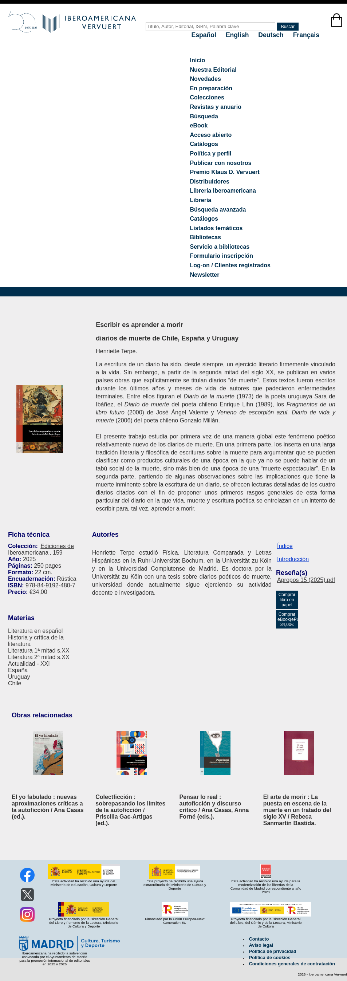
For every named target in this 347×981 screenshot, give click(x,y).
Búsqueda (204, 116)
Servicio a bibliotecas (220, 247)
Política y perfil (211, 153)
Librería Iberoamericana (223, 191)
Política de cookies (270, 957)
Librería (201, 200)
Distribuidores (209, 181)
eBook (199, 125)
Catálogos (204, 144)
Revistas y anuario (215, 107)
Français (306, 35)
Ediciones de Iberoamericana (41, 549)
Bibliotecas (205, 237)
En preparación (211, 88)
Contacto (259, 939)
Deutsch (271, 35)
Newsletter (205, 275)
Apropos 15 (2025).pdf (306, 580)
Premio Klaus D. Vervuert (225, 172)
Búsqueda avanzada (218, 209)
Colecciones (207, 97)
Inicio (197, 60)
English (238, 35)
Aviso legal (261, 945)
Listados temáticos (216, 228)
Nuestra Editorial (213, 70)
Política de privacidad (272, 951)
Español (205, 35)
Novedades (205, 79)
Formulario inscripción (221, 256)
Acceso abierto (211, 135)
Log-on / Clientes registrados (230, 265)
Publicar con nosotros (221, 163)
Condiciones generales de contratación (292, 963)
